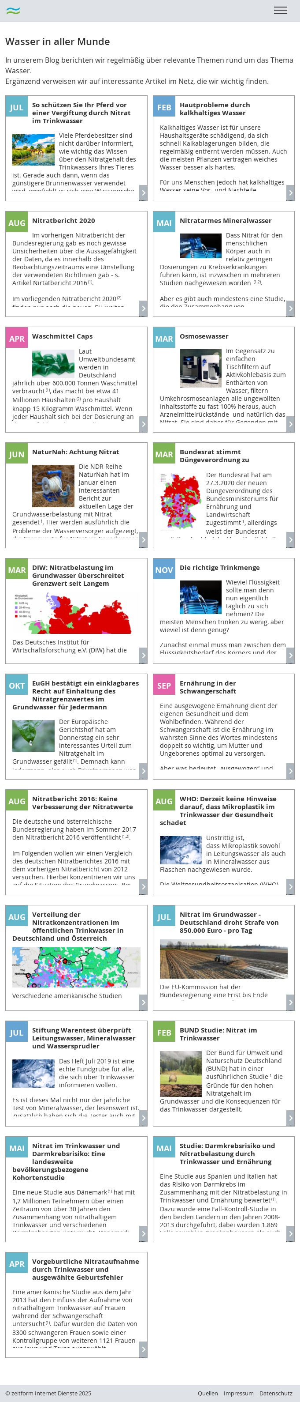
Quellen (208, 1393)
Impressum (239, 1393)
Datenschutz (276, 1393)
